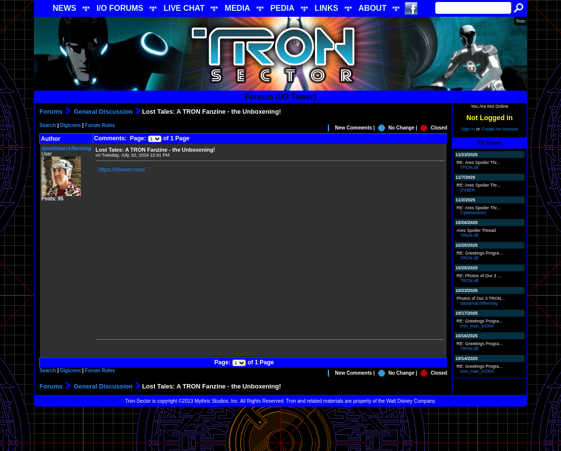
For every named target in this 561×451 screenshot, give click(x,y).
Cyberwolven (473, 212)
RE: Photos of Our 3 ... (478, 275)
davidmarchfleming (66, 148)
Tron (520, 21)
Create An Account (499, 129)
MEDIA (237, 8)
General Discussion (102, 111)
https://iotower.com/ (122, 169)
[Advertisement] (280, 429)
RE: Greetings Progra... (479, 253)
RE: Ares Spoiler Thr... (478, 162)
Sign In (468, 129)
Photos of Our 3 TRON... (480, 298)
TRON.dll (469, 167)
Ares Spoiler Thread (476, 230)
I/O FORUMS (120, 8)
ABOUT (372, 8)
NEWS (64, 8)
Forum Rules (100, 125)
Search (47, 125)
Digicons (70, 125)
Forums (51, 111)
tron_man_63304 (477, 325)
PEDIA (282, 8)
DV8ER (467, 190)
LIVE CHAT (184, 8)
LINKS (326, 8)
